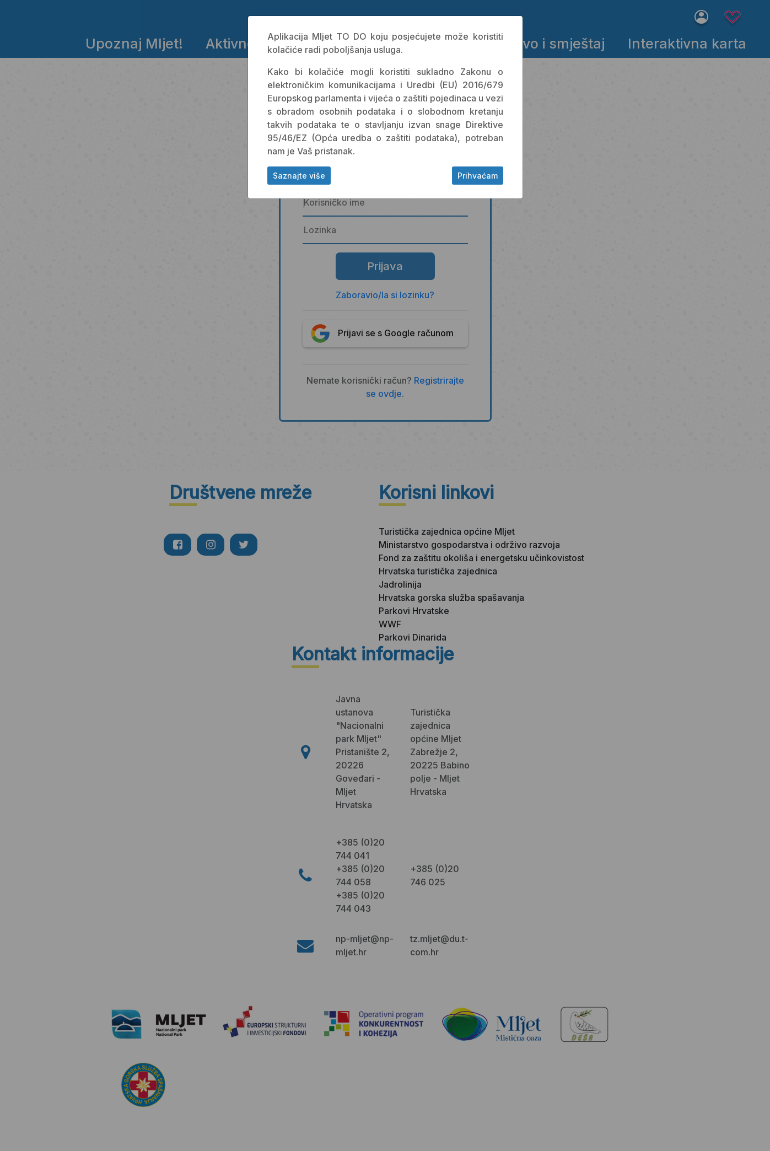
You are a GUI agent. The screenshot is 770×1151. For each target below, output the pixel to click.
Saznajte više (299, 175)
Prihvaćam (477, 175)
